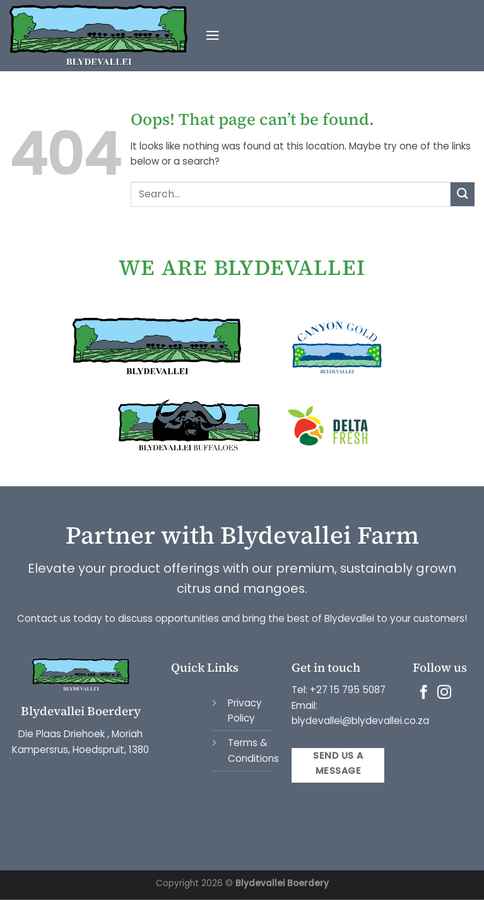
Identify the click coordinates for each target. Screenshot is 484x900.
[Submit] (463, 194)
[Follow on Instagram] (444, 693)
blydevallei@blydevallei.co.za (360, 720)
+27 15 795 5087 (348, 689)
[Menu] (212, 36)
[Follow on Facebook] (423, 693)
